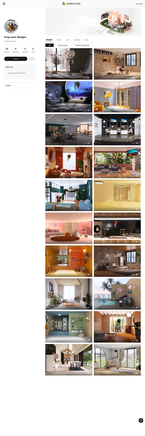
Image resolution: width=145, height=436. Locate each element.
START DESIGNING (134, 3)
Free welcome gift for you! (101, 8)
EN (121, 3)
